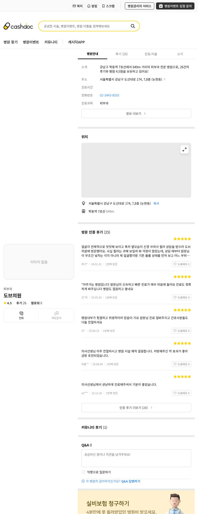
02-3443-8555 (109, 95)
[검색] (132, 26)
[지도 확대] (184, 149)
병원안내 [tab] (92, 53)
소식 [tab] (180, 54)
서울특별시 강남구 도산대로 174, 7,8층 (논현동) (133, 79)
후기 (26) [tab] (122, 54)
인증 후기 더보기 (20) (136, 407)
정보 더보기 (136, 113)
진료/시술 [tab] (151, 54)
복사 (156, 203)
